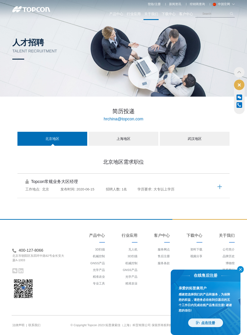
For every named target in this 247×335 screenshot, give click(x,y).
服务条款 (164, 263)
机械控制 (99, 256)
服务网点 (164, 249)
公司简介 (229, 249)
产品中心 (116, 14)
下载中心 (169, 14)
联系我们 (34, 325)
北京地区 (52, 141)
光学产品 (99, 270)
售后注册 (164, 256)
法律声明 (18, 325)
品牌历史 (229, 256)
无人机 (132, 249)
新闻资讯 (175, 4)
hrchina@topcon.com (123, 119)
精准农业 (99, 276)
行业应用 (134, 14)
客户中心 (186, 14)
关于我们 (151, 16)
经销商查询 (197, 4)
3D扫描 (100, 249)
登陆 (151, 4)
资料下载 (196, 249)
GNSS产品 (97, 263)
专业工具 (99, 283)
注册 (158, 4)
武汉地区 (195, 139)
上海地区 (123, 139)
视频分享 (196, 256)
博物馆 (230, 263)
